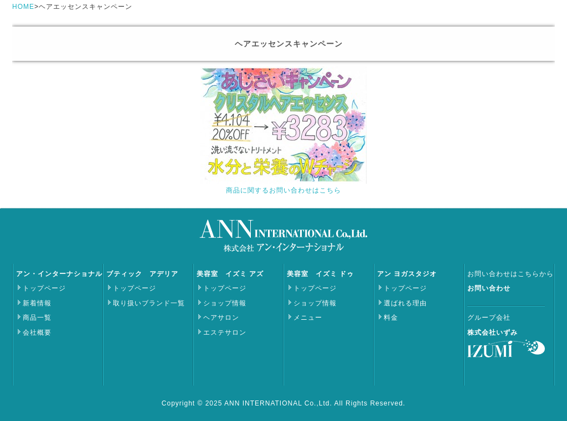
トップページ (44, 288)
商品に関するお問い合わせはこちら (283, 190)
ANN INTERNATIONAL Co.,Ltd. (279, 403)
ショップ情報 (224, 303)
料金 (391, 317)
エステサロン (224, 332)
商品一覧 (37, 317)
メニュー (307, 317)
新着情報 (37, 303)
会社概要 (37, 332)
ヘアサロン (221, 317)
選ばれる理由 (405, 303)
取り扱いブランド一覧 (149, 303)
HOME (23, 7)
